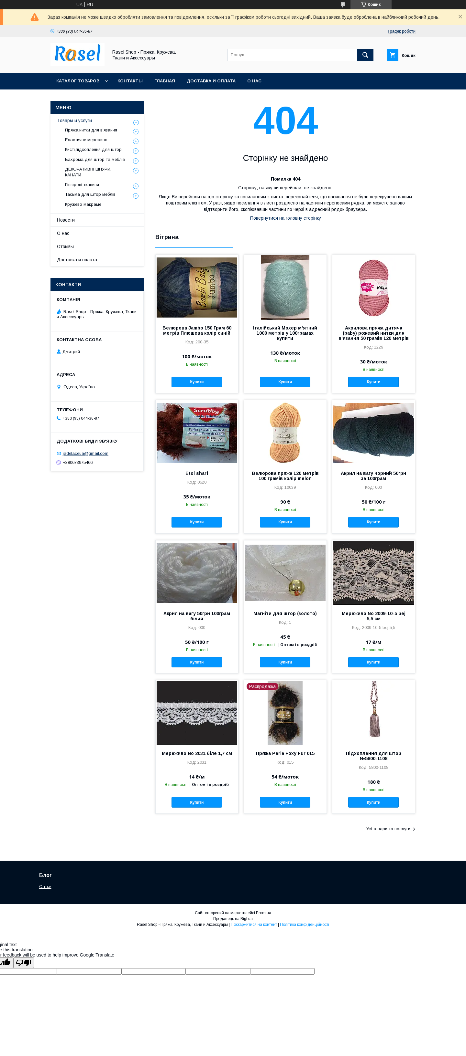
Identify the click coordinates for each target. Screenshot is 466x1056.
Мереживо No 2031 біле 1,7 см (197, 753)
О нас (254, 80)
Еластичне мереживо (86, 139)
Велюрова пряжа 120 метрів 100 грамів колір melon (285, 476)
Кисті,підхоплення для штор (93, 149)
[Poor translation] (23, 962)
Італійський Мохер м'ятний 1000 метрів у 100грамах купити (285, 333)
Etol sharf (196, 473)
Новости (66, 220)
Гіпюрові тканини (82, 184)
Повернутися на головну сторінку (285, 218)
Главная (164, 80)
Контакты (130, 80)
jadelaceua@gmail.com (85, 453)
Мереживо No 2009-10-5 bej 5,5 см (373, 616)
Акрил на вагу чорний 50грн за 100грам (373, 476)
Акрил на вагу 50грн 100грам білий (196, 616)
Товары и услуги (74, 120)
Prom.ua (263, 913)
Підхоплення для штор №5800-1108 (373, 756)
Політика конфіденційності (304, 924)
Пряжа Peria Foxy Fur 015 (285, 753)
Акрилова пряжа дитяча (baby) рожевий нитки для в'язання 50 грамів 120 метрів (373, 333)
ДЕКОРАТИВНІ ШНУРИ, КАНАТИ (88, 172)
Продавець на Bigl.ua (233, 918)
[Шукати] (365, 55)
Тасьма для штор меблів (90, 194)
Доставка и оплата (211, 80)
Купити (197, 382)
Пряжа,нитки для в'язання (91, 130)
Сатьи (45, 886)
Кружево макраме (83, 204)
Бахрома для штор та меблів (95, 159)
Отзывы (65, 246)
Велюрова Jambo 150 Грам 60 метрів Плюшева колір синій (196, 330)
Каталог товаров (77, 80)
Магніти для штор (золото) (285, 613)
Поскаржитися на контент (254, 924)
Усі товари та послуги (388, 828)
